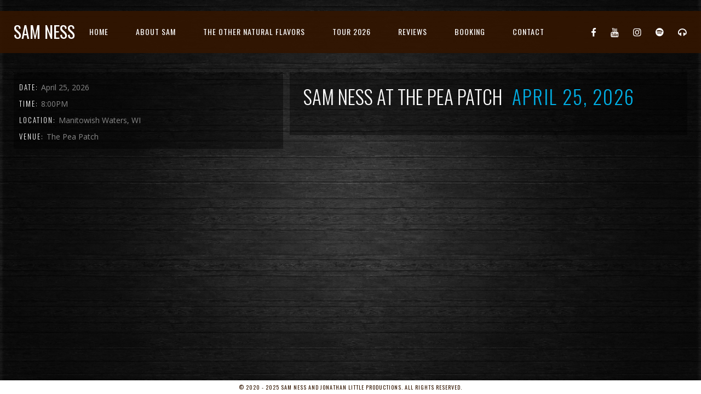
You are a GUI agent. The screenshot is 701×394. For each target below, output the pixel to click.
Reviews (412, 31)
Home (98, 31)
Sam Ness (44, 31)
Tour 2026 (351, 31)
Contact (528, 31)
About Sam (156, 31)
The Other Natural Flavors (254, 31)
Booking (470, 31)
